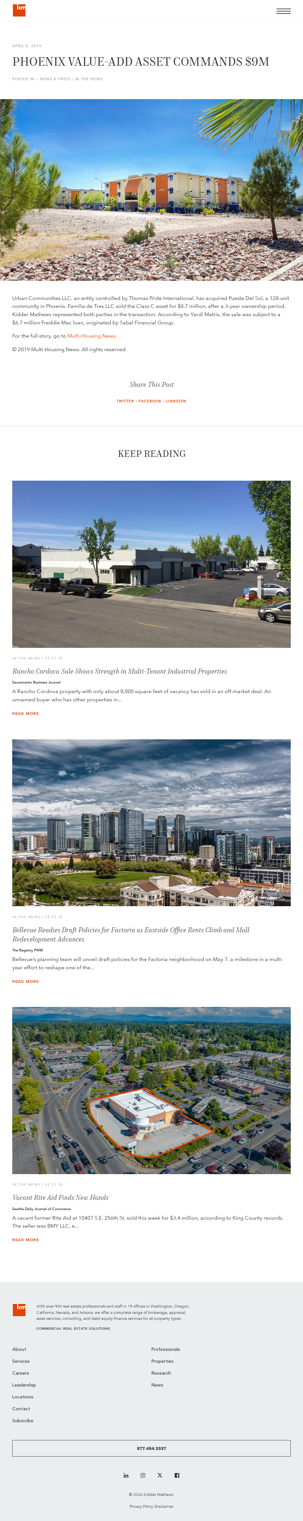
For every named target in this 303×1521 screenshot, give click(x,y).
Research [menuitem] (161, 1373)
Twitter (125, 401)
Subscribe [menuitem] (22, 1421)
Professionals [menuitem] (166, 1350)
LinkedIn (176, 401)
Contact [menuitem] (21, 1409)
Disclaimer (163, 1506)
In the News (89, 79)
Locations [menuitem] (22, 1397)
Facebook (150, 401)
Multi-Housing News (91, 336)
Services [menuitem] (21, 1361)
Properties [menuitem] (163, 1361)
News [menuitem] (157, 1385)
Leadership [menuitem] (24, 1385)
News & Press (55, 79)
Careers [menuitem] (20, 1373)
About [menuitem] (19, 1350)
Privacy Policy (141, 1506)
